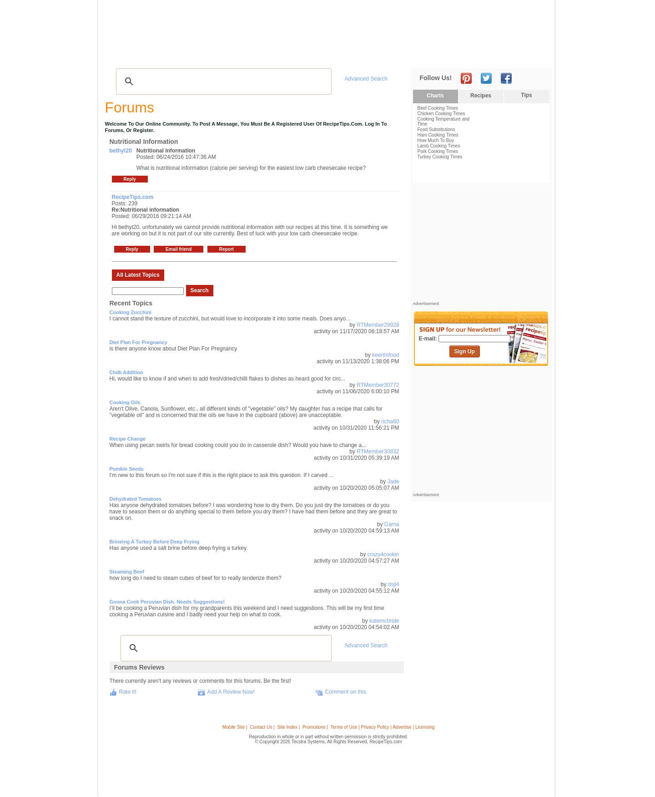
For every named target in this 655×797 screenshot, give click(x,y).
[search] (222, 81)
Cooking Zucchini (130, 312)
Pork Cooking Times (438, 151)
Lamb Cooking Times (439, 145)
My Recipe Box (342, 54)
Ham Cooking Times (438, 134)
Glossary (199, 54)
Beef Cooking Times (438, 108)
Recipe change (128, 439)
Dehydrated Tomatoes (136, 499)
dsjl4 (393, 584)
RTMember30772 (378, 385)
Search (200, 290)
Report (226, 249)
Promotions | (315, 727)
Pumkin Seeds (127, 469)
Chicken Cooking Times (441, 113)
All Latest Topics (138, 275)
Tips (526, 95)
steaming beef (127, 571)
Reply (130, 179)
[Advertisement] (383, 24)
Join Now (514, 54)
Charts (435, 95)
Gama (391, 524)
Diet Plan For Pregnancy (138, 342)
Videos (227, 54)
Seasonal (301, 54)
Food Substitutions (436, 129)
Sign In (535, 54)
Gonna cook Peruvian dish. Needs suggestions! (167, 601)
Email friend (178, 249)
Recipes (122, 54)
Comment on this (345, 692)
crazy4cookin (383, 554)
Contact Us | (262, 727)
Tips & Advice (160, 54)
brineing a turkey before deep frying (155, 541)
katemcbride (384, 621)
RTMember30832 (378, 451)
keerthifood (385, 355)
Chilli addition (126, 372)
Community (263, 54)
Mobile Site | (234, 727)
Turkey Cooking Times (440, 156)
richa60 (390, 421)
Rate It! (128, 692)
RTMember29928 (378, 325)
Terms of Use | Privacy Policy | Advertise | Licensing (382, 727)
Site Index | (288, 727)
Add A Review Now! (231, 692)
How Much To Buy (436, 140)
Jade (393, 481)
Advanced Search (366, 79)
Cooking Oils (125, 402)
